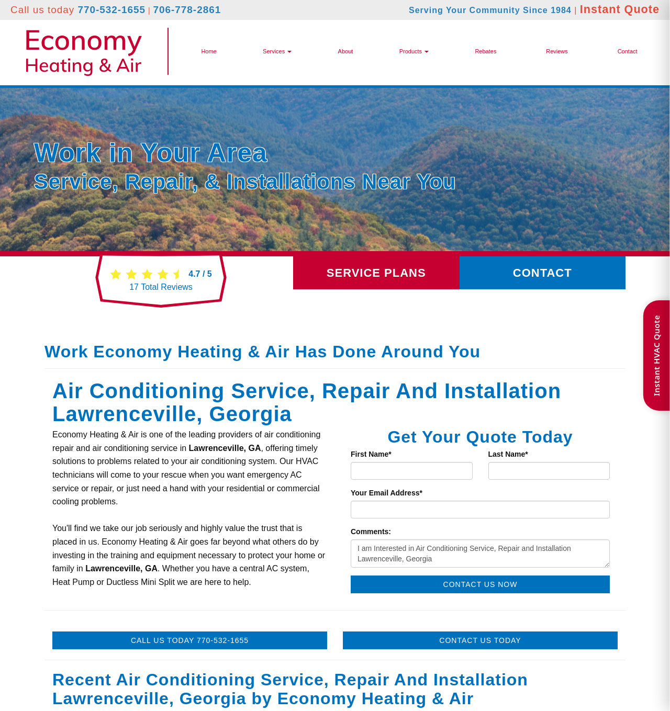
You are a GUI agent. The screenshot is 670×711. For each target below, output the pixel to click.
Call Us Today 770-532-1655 (190, 640)
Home (208, 51)
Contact (628, 51)
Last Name (508, 454)
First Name (371, 454)
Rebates (485, 51)
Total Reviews (161, 287)
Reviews (557, 51)
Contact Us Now (480, 584)
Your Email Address (386, 493)
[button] (414, 51)
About (345, 51)
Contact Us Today (480, 640)
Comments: (371, 531)
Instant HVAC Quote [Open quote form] (656, 355)
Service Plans (376, 272)
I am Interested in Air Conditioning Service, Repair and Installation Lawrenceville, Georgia (480, 553)
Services (277, 51)
